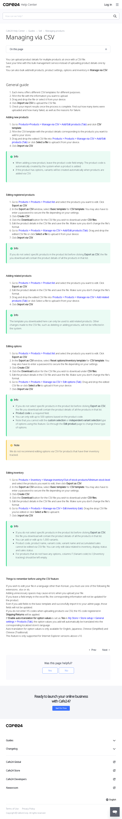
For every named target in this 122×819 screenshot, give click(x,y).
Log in (108, 4)
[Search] (59, 16)
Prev (93, 649)
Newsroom (12, 787)
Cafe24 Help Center (15, 30)
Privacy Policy (28, 808)
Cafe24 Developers (16, 779)
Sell (40, 30)
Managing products (55, 30)
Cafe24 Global (13, 762)
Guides (31, 30)
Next (104, 649)
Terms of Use (12, 808)
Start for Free (61, 708)
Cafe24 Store (13, 770)
